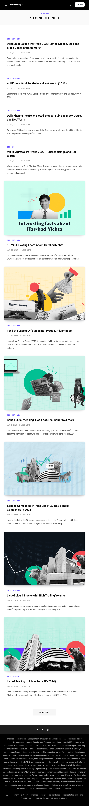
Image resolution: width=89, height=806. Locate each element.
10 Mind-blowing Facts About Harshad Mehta (35, 245)
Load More (44, 712)
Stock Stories (14, 39)
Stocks (10, 147)
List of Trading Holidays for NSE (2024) (31, 681)
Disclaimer (63, 798)
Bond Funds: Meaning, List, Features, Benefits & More (41, 420)
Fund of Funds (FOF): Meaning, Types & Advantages (39, 330)
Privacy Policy (49, 798)
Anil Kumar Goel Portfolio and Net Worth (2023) (37, 83)
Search (70, 5)
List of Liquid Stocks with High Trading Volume (36, 595)
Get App (79, 5)
